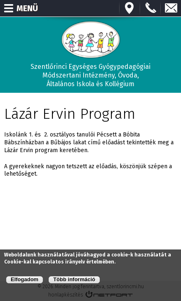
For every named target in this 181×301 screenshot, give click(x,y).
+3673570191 (150, 8)
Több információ (74, 279)
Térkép (130, 8)
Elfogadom (24, 279)
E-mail (171, 8)
